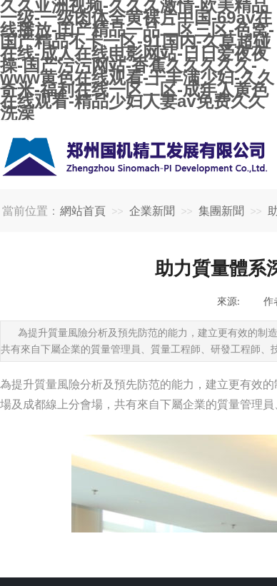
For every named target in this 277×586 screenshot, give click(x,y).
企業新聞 (152, 211)
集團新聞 (221, 211)
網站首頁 (83, 211)
